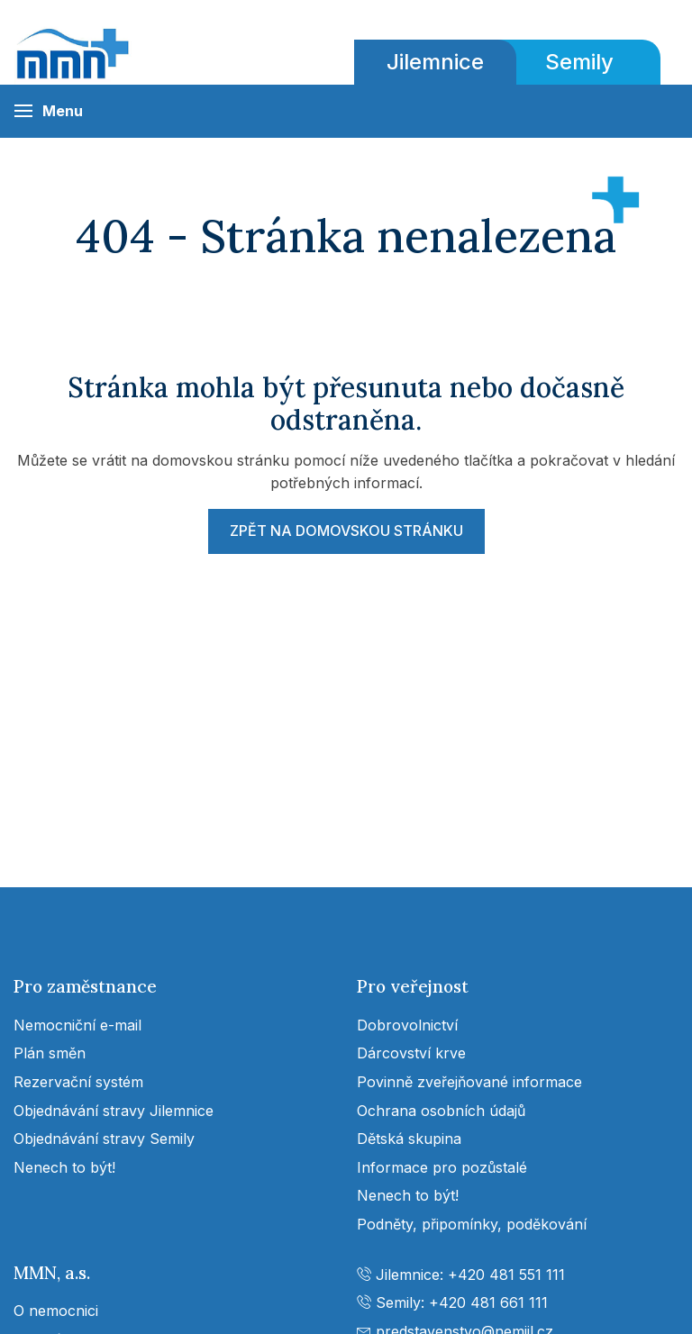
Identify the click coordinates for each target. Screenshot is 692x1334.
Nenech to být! (64, 1167)
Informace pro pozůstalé (442, 1167)
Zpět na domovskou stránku (346, 531)
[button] (48, 111)
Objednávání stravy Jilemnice (114, 1111)
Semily (579, 62)
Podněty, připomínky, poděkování (472, 1224)
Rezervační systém (78, 1082)
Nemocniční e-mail (77, 1025)
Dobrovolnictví (407, 1025)
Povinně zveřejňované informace (469, 1082)
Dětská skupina (409, 1139)
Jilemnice (435, 62)
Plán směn (50, 1053)
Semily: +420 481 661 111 (452, 1302)
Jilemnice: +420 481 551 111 (461, 1275)
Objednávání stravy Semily (104, 1139)
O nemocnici (56, 1311)
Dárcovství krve (411, 1053)
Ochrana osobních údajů (441, 1111)
